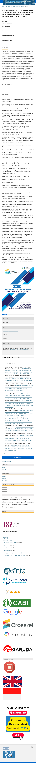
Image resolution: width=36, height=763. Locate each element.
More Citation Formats (9, 352)
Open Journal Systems (6, 461)
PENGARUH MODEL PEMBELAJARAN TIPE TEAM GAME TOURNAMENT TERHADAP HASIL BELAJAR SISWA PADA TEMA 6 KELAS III (19, 428)
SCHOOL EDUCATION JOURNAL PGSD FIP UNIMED (14, 558)
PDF (5, 314)
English (3, 467)
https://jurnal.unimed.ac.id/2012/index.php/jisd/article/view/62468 (20, 349)
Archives (7, 6)
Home (3, 6)
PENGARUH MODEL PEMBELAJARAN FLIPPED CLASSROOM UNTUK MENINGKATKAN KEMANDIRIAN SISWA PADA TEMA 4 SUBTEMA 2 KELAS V (19, 447)
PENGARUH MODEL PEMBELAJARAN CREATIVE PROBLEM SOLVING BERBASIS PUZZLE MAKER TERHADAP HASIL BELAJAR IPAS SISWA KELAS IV (19, 412)
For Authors (4, 478)
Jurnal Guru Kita (7, 547)
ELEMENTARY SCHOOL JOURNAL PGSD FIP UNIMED (15, 555)
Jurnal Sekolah (7, 545)
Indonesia (4, 469)
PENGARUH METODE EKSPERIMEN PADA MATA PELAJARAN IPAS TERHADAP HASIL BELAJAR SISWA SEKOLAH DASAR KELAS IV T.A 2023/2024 (18, 370)
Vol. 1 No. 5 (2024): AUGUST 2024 (17, 6)
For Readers (4, 476)
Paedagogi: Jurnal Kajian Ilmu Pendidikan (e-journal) (14, 552)
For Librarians (4, 480)
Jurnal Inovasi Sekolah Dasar (10, 542)
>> (4, 453)
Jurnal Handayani (7, 550)
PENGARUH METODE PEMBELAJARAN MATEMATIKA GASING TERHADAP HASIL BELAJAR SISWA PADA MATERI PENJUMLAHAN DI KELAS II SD (18, 379)
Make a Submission (18, 457)
